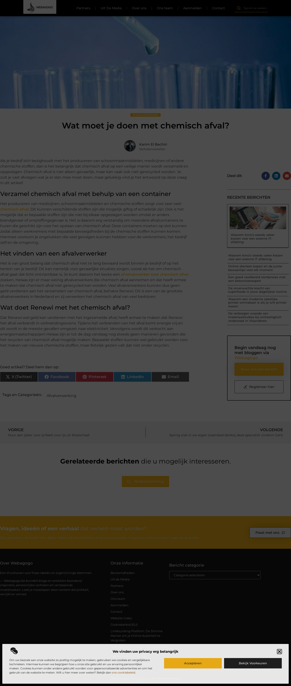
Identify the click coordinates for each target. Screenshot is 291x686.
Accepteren (193, 663)
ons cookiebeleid (123, 672)
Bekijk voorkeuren (253, 663)
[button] (279, 651)
